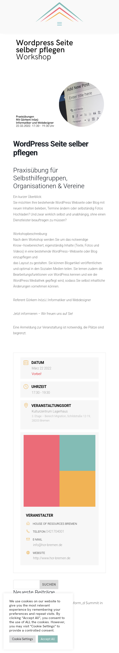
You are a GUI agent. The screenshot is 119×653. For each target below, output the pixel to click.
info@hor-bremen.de (47, 545)
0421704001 (55, 531)
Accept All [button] (48, 639)
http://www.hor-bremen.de (51, 558)
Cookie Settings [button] (22, 639)
